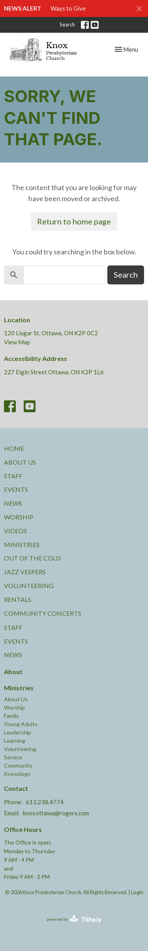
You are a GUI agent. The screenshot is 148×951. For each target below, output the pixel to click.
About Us (20, 462)
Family (11, 715)
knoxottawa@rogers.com (56, 812)
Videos (15, 530)
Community (18, 765)
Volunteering (29, 585)
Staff (13, 476)
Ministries (21, 544)
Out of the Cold (32, 558)
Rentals (17, 599)
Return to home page (74, 221)
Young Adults (20, 724)
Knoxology (17, 773)
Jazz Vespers (25, 571)
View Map (17, 342)
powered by (74, 919)
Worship (19, 517)
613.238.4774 (45, 801)
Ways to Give (68, 8)
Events (16, 489)
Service (13, 757)
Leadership (17, 732)
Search (67, 24)
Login (137, 892)
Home (14, 448)
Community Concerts (42, 613)
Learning (14, 740)
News (13, 503)
